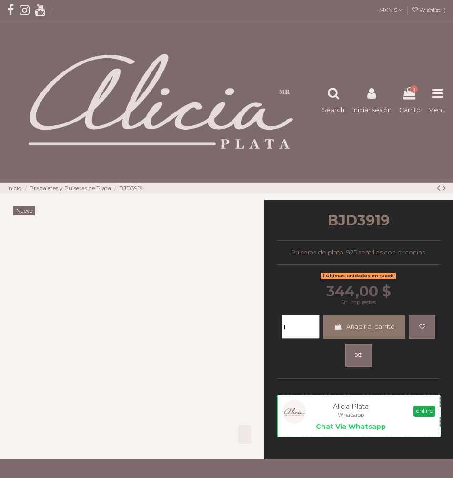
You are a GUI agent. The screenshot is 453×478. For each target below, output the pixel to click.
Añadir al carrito (364, 326)
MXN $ (391, 9)
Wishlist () (429, 9)
